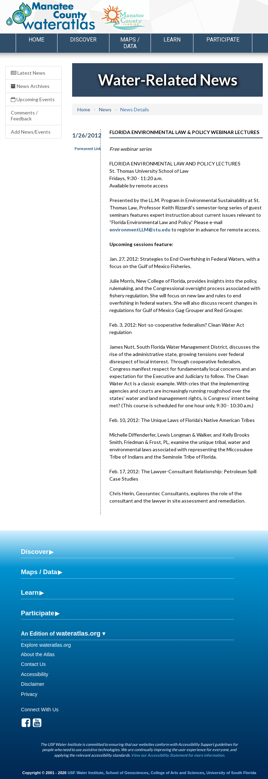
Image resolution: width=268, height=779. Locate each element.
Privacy (29, 694)
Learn (30, 592)
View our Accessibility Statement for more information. (178, 755)
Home (36, 39)
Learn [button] (172, 39)
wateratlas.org (78, 633)
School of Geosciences (127, 773)
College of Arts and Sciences (177, 773)
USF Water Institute (86, 773)
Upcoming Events (33, 99)
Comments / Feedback (24, 115)
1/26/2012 (82, 135)
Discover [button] (83, 39)
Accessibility (34, 674)
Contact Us (33, 664)
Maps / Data (39, 572)
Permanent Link (88, 149)
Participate (37, 613)
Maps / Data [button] (130, 43)
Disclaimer (32, 684)
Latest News (28, 73)
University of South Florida (231, 773)
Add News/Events (31, 132)
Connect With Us (40, 709)
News (105, 109)
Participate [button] (222, 39)
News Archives (30, 86)
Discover (34, 551)
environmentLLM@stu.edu (139, 229)
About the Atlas (38, 654)
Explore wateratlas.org (46, 645)
